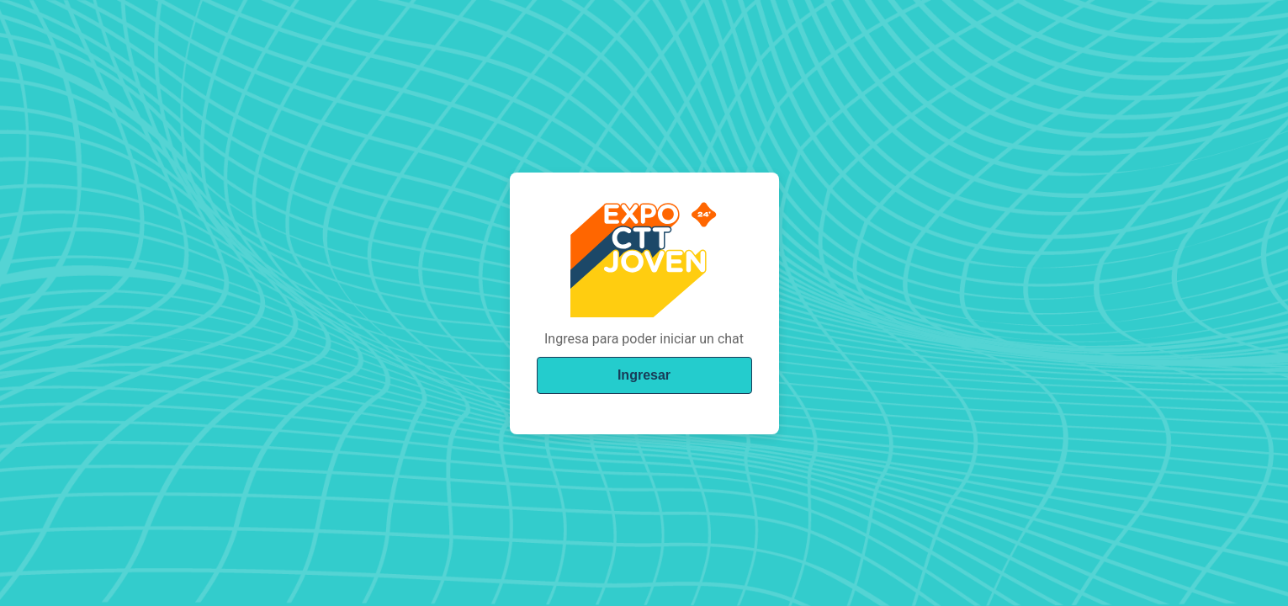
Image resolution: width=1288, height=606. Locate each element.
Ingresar (644, 375)
